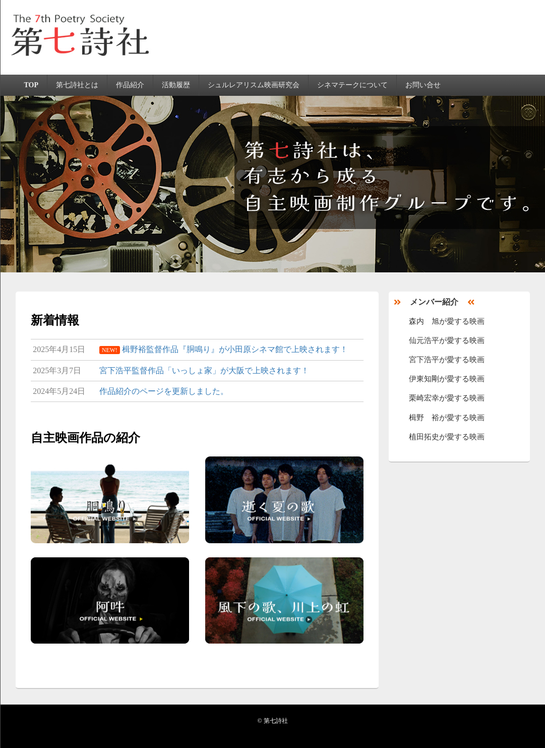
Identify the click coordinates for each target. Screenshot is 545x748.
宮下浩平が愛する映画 (447, 360)
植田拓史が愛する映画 (447, 437)
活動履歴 (176, 85)
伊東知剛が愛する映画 (447, 379)
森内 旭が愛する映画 (447, 321)
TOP (31, 85)
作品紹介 (130, 85)
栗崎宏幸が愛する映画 (447, 398)
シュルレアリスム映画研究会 (253, 85)
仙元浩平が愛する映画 (447, 340)
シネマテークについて (352, 85)
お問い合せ (423, 85)
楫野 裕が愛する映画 (447, 418)
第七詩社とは (77, 85)
